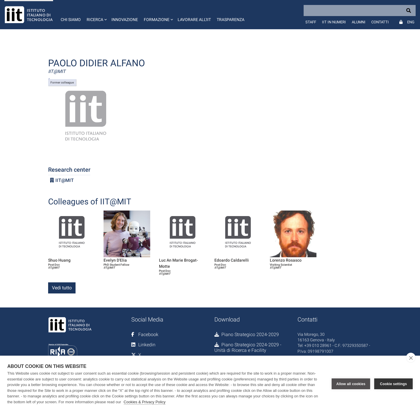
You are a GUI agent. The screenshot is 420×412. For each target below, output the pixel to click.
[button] (96, 14)
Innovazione (124, 19)
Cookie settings (393, 384)
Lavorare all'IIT (194, 19)
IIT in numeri (334, 22)
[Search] (360, 10)
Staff (310, 22)
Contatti (380, 22)
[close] (411, 358)
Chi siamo (71, 19)
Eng (410, 22)
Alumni (358, 22)
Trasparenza (230, 19)
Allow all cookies (350, 384)
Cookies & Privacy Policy (145, 402)
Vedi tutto (62, 288)
